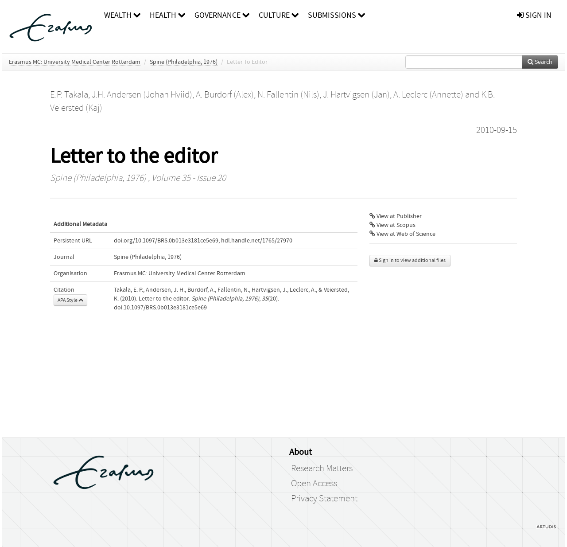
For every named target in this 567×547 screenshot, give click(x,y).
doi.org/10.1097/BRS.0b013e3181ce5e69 (166, 240)
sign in (534, 15)
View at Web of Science (402, 234)
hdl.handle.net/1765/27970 (256, 240)
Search (540, 62)
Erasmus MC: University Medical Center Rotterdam (74, 62)
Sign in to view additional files (410, 260)
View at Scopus (392, 225)
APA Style (70, 300)
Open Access (314, 483)
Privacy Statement (324, 498)
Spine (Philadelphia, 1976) (183, 62)
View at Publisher (395, 216)
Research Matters (322, 468)
